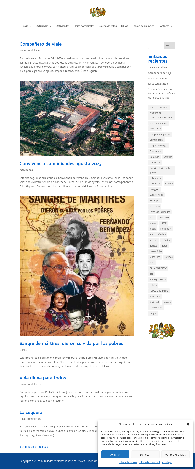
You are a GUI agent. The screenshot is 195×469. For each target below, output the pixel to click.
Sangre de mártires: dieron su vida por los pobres (71, 343)
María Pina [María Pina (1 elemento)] (155, 256)
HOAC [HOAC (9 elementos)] (164, 223)
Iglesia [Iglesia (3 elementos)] (153, 228)
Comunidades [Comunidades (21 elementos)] (156, 139)
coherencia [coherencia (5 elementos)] (155, 128)
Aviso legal (167, 462)
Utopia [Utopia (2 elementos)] (153, 313)
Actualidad (42, 26)
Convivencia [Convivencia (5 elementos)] (156, 151)
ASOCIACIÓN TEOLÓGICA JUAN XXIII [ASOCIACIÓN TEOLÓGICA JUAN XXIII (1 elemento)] (161, 115)
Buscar (170, 45)
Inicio (25, 26)
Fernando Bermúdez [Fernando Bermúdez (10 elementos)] (160, 211)
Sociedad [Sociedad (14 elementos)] (154, 302)
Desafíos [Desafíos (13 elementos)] (168, 156)
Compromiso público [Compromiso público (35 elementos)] (160, 134)
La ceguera (31, 412)
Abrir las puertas (157, 78)
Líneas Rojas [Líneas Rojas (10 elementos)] (156, 251)
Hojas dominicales (84, 26)
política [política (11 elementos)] (153, 285)
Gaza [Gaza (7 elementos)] (152, 217)
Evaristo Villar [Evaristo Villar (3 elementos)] (156, 194)
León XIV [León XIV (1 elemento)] (166, 240)
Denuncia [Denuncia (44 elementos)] (154, 156)
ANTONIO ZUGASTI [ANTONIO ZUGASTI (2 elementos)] (159, 107)
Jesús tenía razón (158, 83)
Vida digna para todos (43, 378)
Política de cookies (128, 462)
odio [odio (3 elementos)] (152, 262)
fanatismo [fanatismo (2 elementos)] (155, 206)
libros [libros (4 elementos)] (164, 245)
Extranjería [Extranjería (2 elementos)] (155, 200)
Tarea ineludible (157, 67)
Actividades (62, 26)
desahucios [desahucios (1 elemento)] (155, 162)
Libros (124, 26)
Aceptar (115, 454)
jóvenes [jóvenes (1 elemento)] (153, 240)
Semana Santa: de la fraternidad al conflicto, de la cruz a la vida (161, 93)
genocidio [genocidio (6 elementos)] (164, 217)
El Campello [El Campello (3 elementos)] (155, 178)
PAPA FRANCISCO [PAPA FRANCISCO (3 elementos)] (158, 268)
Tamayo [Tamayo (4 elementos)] (167, 302)
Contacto (164, 26)
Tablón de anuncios (143, 26)
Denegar (145, 454)
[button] (188, 424)
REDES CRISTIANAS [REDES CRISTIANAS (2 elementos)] (159, 290)
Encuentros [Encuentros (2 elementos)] (155, 183)
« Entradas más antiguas (34, 446)
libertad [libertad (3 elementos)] (153, 245)
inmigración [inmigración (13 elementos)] (166, 228)
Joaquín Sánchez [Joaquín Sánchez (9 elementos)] (158, 234)
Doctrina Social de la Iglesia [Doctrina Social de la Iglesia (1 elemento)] (160, 170)
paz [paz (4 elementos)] (151, 273)
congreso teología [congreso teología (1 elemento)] (158, 145)
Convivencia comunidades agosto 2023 (61, 163)
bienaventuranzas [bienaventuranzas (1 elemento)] (158, 123)
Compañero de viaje (41, 44)
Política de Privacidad (149, 462)
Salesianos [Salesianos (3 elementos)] (155, 296)
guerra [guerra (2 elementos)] (153, 223)
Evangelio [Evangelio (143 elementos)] (154, 189)
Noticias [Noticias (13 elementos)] (169, 256)
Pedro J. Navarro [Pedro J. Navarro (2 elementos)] (158, 279)
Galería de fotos (108, 26)
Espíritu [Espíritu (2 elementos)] (169, 183)
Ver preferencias (175, 454)
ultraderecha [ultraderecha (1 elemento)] (156, 307)
